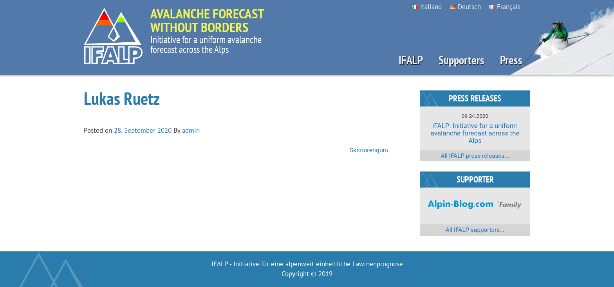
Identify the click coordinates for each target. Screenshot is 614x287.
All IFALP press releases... (475, 155)
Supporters (461, 60)
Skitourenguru (369, 150)
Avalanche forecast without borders (207, 20)
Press (511, 60)
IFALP (411, 60)
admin (191, 130)
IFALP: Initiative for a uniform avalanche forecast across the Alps (475, 133)
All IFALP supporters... (475, 229)
